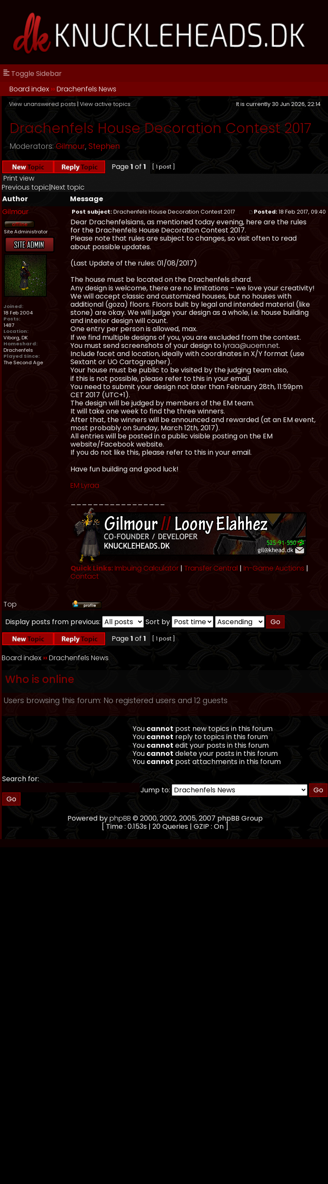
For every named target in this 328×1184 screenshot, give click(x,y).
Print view (18, 178)
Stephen (104, 146)
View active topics (105, 104)
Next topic (68, 187)
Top (10, 604)
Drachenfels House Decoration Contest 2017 (160, 128)
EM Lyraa (84, 485)
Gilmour (70, 146)
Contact (84, 576)
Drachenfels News (86, 89)
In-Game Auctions (273, 568)
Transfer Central (211, 568)
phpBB (120, 818)
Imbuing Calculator (147, 568)
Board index (29, 89)
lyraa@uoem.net (251, 345)
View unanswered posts (42, 104)
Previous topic (25, 187)
